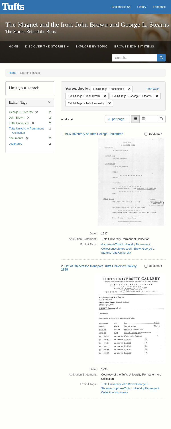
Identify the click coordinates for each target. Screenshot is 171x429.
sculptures (15, 143)
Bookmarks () (121, 6)
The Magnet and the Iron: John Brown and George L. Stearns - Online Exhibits (18, 7)
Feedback (159, 6)
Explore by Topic (91, 46)
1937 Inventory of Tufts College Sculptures (94, 134)
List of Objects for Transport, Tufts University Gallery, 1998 (99, 267)
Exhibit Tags (18, 102)
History (141, 6)
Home (13, 46)
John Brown (134, 248)
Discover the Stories (47, 46)
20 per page (117, 119)
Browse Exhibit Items (134, 46)
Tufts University (121, 252)
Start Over (153, 88)
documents (108, 244)
